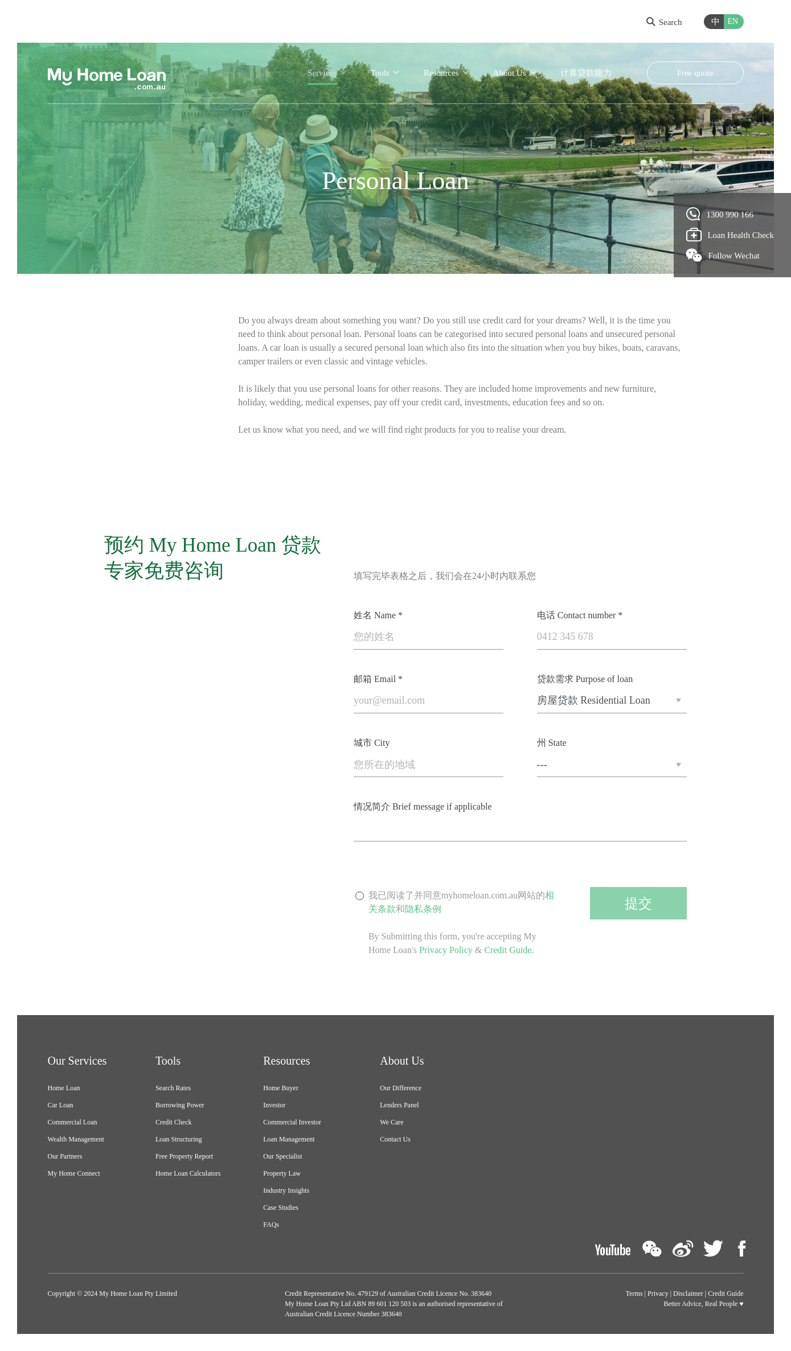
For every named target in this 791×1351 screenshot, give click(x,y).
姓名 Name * (378, 615)
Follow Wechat (723, 255)
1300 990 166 (720, 214)
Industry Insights (286, 1190)
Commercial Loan (72, 1122)
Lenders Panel (399, 1105)
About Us (509, 72)
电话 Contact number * (580, 615)
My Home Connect (74, 1173)
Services (322, 72)
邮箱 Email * (378, 679)
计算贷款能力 (586, 72)
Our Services (77, 1060)
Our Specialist (282, 1156)
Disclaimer (688, 1293)
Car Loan (60, 1105)
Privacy (658, 1293)
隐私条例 (423, 909)
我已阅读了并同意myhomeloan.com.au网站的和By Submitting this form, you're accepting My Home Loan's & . (461, 923)
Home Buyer (280, 1088)
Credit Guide (507, 950)
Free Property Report (184, 1156)
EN (733, 21)
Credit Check (173, 1122)
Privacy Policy (446, 950)
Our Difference (400, 1088)
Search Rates (173, 1088)
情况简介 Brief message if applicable (423, 806)
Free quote (695, 72)
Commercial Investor (292, 1122)
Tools (380, 72)
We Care (391, 1122)
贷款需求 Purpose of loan (585, 679)
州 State (552, 743)
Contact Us (395, 1139)
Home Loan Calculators (188, 1173)
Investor (274, 1105)
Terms (634, 1293)
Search (664, 22)
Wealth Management (76, 1139)
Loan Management (288, 1139)
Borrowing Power (179, 1105)
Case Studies (280, 1208)
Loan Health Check (730, 234)
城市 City (372, 743)
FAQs (271, 1225)
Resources (441, 72)
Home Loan (64, 1088)
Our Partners (65, 1156)
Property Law (282, 1173)
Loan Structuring (178, 1139)
